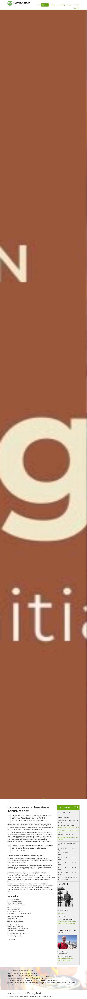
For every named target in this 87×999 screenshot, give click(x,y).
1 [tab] (43, 798)
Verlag (63, 5)
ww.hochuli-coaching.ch (65, 960)
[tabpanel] (43, 403)
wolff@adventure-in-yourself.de (67, 921)
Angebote (45, 5)
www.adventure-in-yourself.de (66, 923)
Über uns (69, 5)
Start (38, 5)
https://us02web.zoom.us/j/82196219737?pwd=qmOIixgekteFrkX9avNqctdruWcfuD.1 (68, 829)
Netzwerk (76, 8)
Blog (58, 5)
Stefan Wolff (61, 913)
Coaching (52, 5)
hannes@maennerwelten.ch (65, 958)
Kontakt (76, 5)
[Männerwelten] (18, 3)
